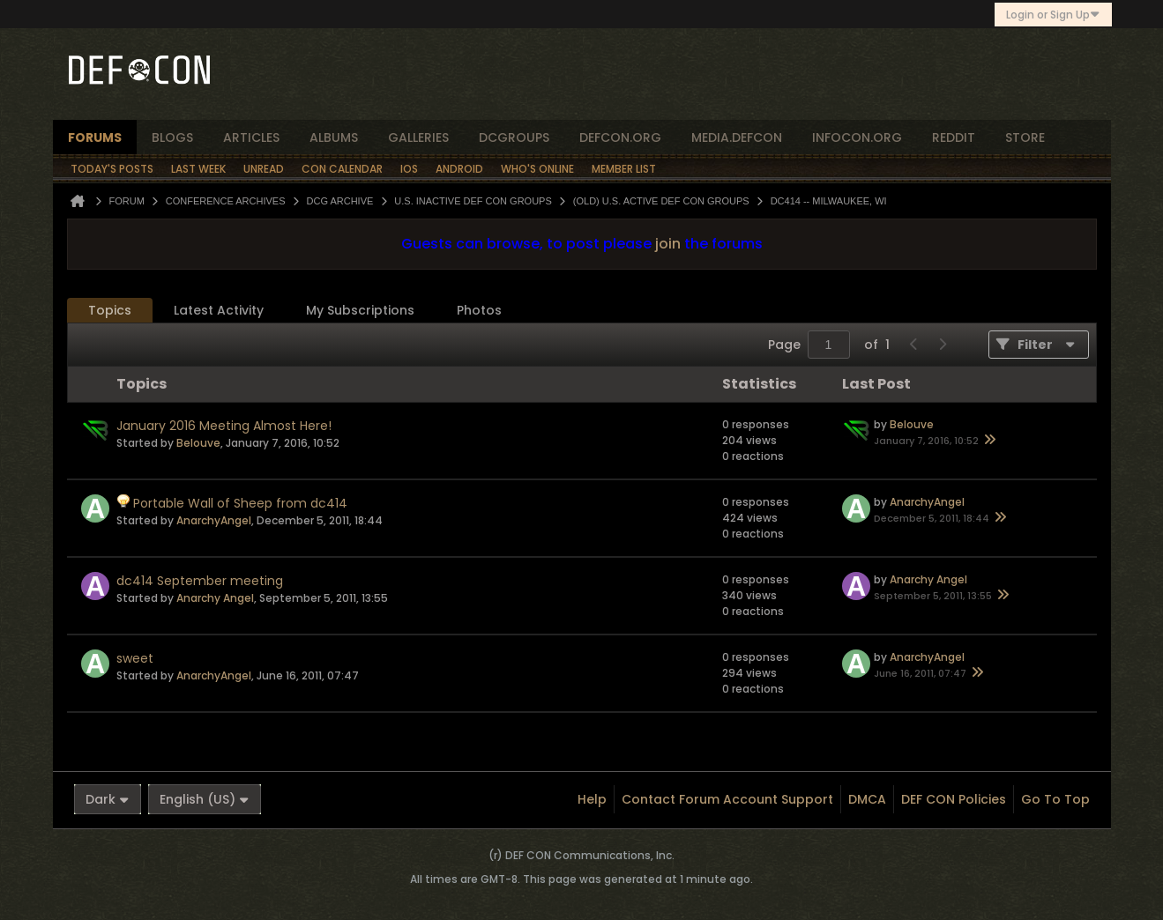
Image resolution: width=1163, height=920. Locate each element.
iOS (409, 168)
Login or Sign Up (1053, 14)
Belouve (198, 442)
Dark (108, 799)
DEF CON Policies (953, 799)
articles (251, 137)
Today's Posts (112, 168)
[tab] (110, 310)
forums (95, 137)
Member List (624, 168)
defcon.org (620, 137)
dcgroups (514, 137)
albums (333, 137)
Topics (109, 310)
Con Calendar (342, 168)
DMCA (867, 799)
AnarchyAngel (213, 520)
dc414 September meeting (199, 581)
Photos (479, 310)
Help (592, 799)
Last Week (198, 168)
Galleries (418, 137)
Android (459, 168)
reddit (953, 137)
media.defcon (736, 137)
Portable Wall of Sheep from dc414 (240, 503)
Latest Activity (219, 310)
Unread (263, 168)
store (1025, 137)
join (668, 244)
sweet (134, 658)
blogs (172, 137)
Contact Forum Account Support (727, 799)
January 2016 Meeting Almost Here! (224, 425)
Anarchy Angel (215, 597)
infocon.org (857, 137)
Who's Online (537, 168)
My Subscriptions (360, 310)
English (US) (205, 799)
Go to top (1055, 799)
